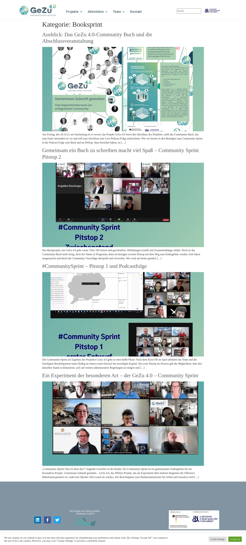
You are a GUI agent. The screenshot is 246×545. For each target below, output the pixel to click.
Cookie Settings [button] (218, 539)
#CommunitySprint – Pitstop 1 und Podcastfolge (94, 266)
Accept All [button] (235, 539)
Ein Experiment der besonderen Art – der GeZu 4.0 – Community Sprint (120, 375)
